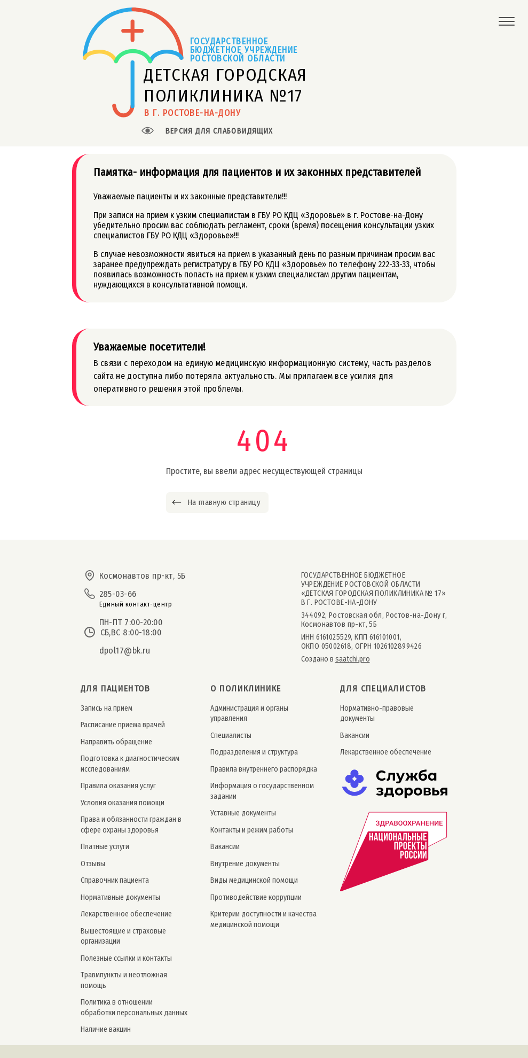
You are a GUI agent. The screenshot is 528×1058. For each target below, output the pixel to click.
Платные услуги (105, 846)
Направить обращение (116, 741)
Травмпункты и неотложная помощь (124, 980)
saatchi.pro (352, 659)
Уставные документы (243, 813)
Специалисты (230, 735)
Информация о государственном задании (262, 790)
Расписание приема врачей (123, 724)
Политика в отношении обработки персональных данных (134, 1007)
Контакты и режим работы (251, 830)
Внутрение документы (245, 863)
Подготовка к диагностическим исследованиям (130, 763)
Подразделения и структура (254, 752)
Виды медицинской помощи (254, 880)
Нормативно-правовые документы (377, 713)
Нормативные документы (120, 897)
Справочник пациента (115, 880)
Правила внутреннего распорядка (263, 769)
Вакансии (225, 846)
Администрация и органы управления (249, 713)
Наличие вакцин (106, 1029)
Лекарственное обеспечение (126, 914)
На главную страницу (224, 502)
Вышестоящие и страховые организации (123, 936)
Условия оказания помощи (122, 802)
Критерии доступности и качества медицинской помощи (263, 919)
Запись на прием (106, 708)
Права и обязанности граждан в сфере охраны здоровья (131, 824)
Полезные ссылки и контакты (126, 958)
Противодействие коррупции (256, 897)
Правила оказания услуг (118, 785)
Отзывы (93, 863)
